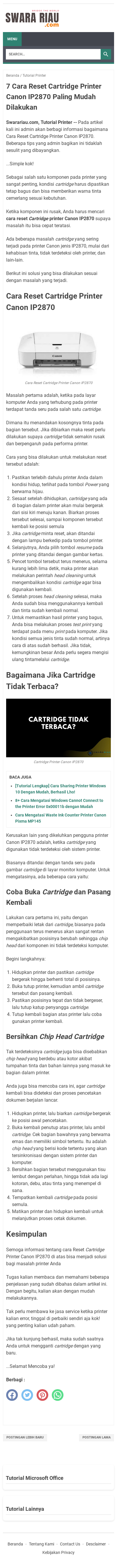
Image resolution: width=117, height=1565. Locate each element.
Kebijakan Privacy (58, 1552)
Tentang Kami (41, 1544)
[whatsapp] (57, 1395)
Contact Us (70, 1544)
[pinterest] (42, 1395)
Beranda (15, 1544)
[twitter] (27, 1395)
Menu (12, 39)
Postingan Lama (96, 1437)
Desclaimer (96, 1544)
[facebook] (12, 1395)
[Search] (53, 54)
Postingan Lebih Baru (25, 1437)
